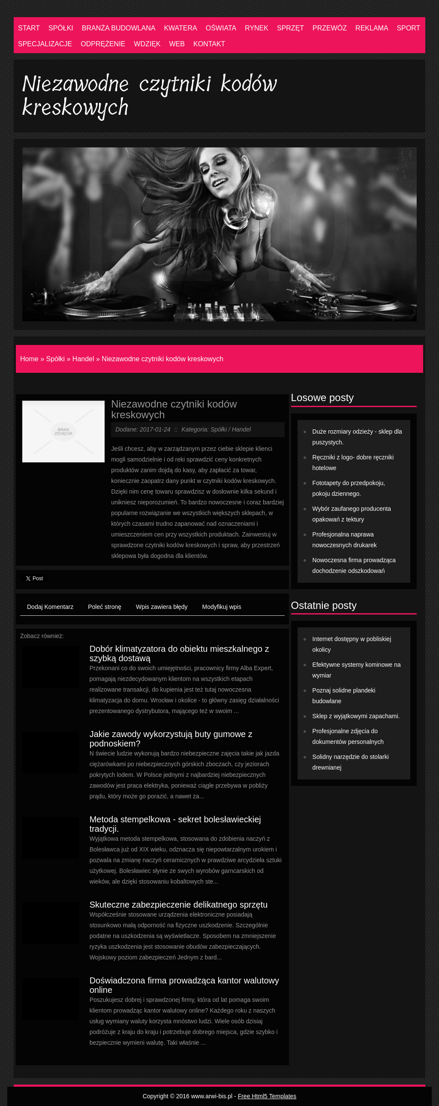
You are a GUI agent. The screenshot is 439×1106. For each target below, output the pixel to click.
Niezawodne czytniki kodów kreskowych (162, 359)
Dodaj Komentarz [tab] (50, 606)
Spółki (55, 359)
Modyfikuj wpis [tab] (221, 606)
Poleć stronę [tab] (104, 606)
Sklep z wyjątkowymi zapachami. (356, 716)
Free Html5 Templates (267, 1096)
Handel (83, 359)
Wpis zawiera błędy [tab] (162, 606)
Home (29, 359)
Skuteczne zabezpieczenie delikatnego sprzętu (179, 904)
